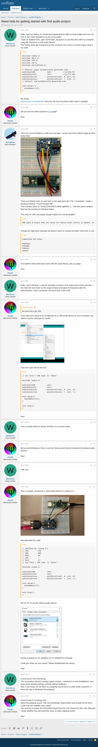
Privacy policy (76, 740)
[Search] (94, 8)
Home (5, 8)
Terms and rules (63, 740)
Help (84, 740)
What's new (28, 8)
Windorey (6, 25)
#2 (94, 107)
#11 (94, 674)
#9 (94, 465)
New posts (5, 13)
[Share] (91, 30)
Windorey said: (27, 307)
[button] (35, 8)
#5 (94, 281)
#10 (94, 487)
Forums (15, 8)
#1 (94, 30)
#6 (94, 302)
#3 (94, 129)
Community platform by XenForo (49, 744)
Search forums (16, 13)
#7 (94, 422)
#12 (94, 696)
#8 (94, 444)
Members (43, 8)
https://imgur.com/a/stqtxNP (32, 101)
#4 (94, 259)
